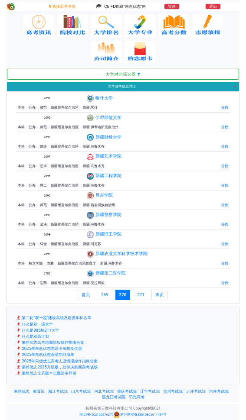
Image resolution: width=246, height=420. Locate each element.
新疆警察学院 (108, 214)
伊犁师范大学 (108, 117)
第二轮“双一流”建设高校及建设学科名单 (53, 317)
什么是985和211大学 (37, 330)
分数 (224, 108)
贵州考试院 (173, 391)
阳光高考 (136, 397)
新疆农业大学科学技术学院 (121, 253)
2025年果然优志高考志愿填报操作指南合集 (57, 361)
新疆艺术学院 (108, 156)
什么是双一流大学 (34, 324)
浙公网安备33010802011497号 (140, 414)
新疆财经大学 (108, 137)
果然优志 (22, 391)
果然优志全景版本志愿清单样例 (46, 373)
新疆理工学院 (108, 234)
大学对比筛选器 (123, 74)
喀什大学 (104, 98)
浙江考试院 (58, 391)
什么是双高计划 (32, 336)
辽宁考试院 (150, 391)
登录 (172, 6)
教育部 (39, 391)
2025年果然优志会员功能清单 (45, 354)
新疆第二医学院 (110, 273)
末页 (159, 294)
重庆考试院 (127, 391)
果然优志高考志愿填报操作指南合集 (50, 342)
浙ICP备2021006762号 (96, 415)
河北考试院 (104, 391)
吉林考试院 (219, 391)
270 (123, 294)
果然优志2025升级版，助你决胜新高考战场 (57, 367)
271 (140, 294)
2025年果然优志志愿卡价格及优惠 (49, 348)
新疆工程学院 (108, 175)
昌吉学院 (104, 195)
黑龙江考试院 (113, 397)
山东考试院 (81, 391)
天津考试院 (196, 391)
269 (104, 294)
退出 (213, 6)
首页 (86, 294)
